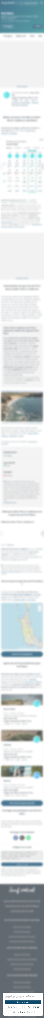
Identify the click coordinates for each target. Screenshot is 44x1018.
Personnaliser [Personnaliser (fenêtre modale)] (33, 1007)
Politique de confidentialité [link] (23, 1012)
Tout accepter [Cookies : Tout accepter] (23, 1002)
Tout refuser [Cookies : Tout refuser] (13, 1007)
